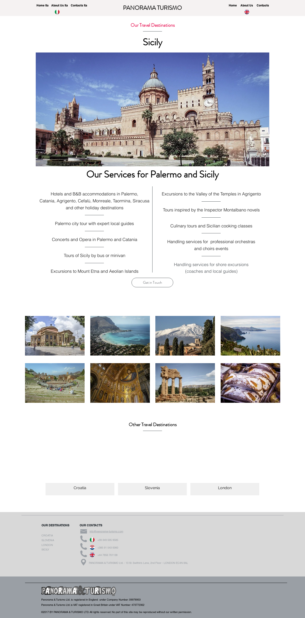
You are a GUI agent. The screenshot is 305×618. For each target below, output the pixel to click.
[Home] (233, 5)
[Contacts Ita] (79, 5)
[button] (152, 282)
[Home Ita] (42, 5)
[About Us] (246, 5)
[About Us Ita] (59, 5)
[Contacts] (263, 5)
